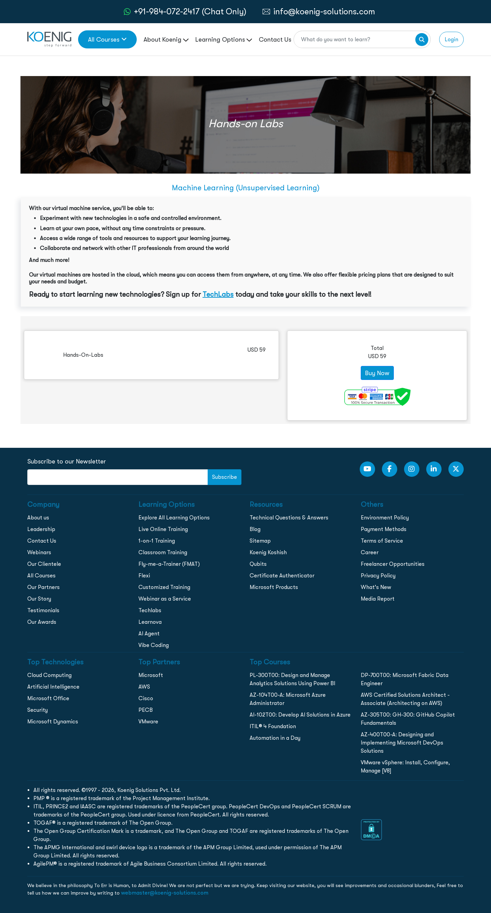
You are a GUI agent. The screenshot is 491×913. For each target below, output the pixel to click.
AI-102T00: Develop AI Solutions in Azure (300, 714)
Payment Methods (383, 529)
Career (369, 552)
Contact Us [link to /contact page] (275, 39)
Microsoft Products (274, 587)
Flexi (144, 575)
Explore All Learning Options (174, 517)
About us (38, 517)
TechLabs (218, 294)
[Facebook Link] (389, 469)
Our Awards (41, 622)
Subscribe (224, 477)
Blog (255, 529)
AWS (144, 686)
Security (37, 710)
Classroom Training (162, 552)
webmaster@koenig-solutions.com (164, 892)
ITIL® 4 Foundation (273, 726)
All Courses (41, 575)
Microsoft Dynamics (52, 721)
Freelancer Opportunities (393, 564)
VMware (148, 721)
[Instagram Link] (411, 469)
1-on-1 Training (156, 541)
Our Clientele (44, 564)
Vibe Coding (153, 645)
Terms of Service (382, 541)
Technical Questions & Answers (289, 517)
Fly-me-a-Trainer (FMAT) (169, 564)
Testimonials (43, 610)
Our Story (39, 598)
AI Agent (149, 633)
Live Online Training (163, 529)
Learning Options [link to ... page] (223, 39)
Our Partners (43, 587)
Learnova (150, 622)
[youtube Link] (367, 469)
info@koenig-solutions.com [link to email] (324, 11)
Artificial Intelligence (53, 686)
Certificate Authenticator (282, 575)
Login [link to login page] (451, 39)
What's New (376, 587)
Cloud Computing (49, 675)
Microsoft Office (48, 698)
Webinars (39, 552)
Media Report (378, 598)
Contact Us (41, 541)
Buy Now (377, 373)
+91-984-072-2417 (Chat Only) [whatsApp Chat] (190, 11)
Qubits (258, 564)
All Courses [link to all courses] (107, 39)
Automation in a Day (275, 738)
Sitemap (260, 541)
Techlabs (149, 610)
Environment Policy (385, 517)
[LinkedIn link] (434, 469)
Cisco (145, 698)
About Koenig (166, 39)
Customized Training (164, 587)
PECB (145, 710)
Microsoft (150, 675)
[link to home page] (49, 38)
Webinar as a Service (164, 598)
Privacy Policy (378, 575)
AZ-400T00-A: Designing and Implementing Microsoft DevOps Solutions (402, 742)
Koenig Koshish (268, 552)
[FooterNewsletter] (117, 477)
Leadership (41, 529)
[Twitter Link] (456, 469)
